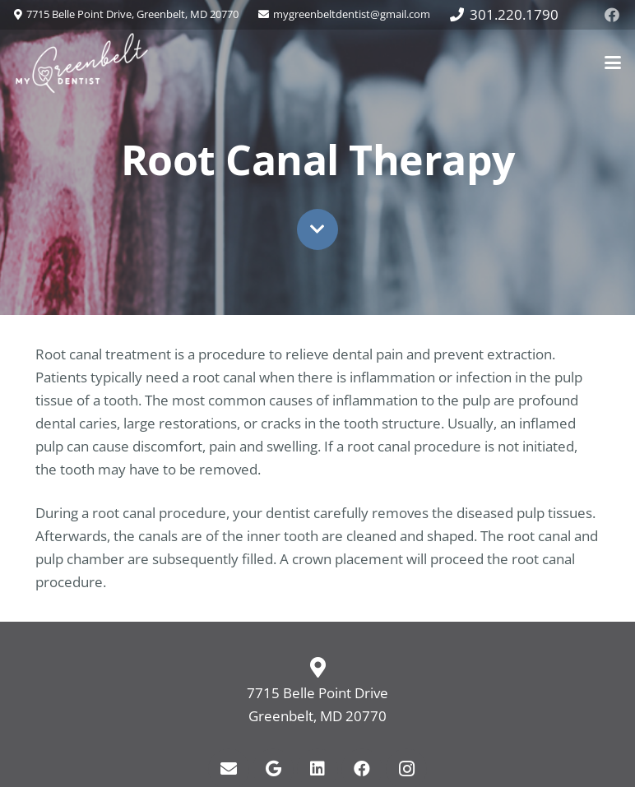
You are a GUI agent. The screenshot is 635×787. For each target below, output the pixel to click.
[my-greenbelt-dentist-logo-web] (82, 63)
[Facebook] (612, 15)
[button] (612, 62)
